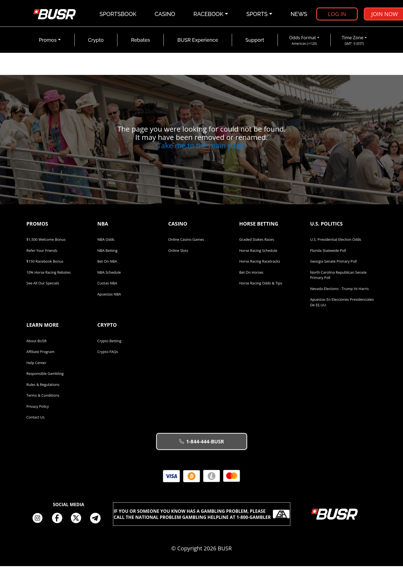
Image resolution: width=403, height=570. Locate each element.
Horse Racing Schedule (258, 254)
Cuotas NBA (107, 286)
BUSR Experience (197, 44)
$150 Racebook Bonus (45, 265)
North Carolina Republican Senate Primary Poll (338, 279)
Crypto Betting (109, 344)
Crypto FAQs (107, 355)
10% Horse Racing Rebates (49, 276)
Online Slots (178, 254)
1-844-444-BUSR (201, 445)
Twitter (78, 522)
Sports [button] (257, 15)
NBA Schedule (109, 276)
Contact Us (36, 421)
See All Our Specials (43, 286)
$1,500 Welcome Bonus (46, 243)
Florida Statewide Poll (328, 254)
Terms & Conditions (43, 399)
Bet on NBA (107, 265)
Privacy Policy (38, 410)
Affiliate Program (41, 355)
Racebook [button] (209, 15)
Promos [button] (48, 44)
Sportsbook (118, 15)
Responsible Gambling (45, 377)
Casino (165, 15)
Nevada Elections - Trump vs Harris (339, 292)
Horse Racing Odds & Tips (260, 286)
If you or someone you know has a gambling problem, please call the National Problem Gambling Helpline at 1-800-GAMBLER (201, 518)
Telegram (97, 522)
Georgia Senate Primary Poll (333, 265)
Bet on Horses (251, 276)
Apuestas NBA (109, 298)
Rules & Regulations (43, 388)
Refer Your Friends (42, 254)
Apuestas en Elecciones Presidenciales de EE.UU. (342, 306)
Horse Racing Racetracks (259, 265)
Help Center (36, 366)
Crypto (96, 44)
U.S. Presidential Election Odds (335, 243)
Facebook (59, 522)
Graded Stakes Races (256, 243)
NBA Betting (107, 254)
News (299, 15)
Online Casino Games (186, 243)
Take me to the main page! (201, 149)
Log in (337, 15)
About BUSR (37, 344)
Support (255, 44)
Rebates (140, 44)
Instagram (39, 522)
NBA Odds (105, 243)
